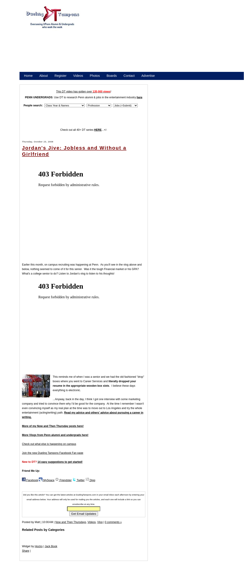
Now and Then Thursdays (70, 522)
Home (28, 75)
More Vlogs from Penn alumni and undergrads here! (55, 435)
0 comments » (113, 522)
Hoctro (39, 546)
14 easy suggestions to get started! (60, 461)
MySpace (46, 480)
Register (60, 75)
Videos (78, 75)
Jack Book (51, 546)
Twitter (78, 480)
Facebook (30, 480)
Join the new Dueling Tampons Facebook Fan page (52, 453)
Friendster (63, 480)
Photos (95, 75)
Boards (112, 75)
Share (25, 550)
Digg (90, 480)
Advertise (148, 75)
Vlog (99, 522)
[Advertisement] (161, 40)
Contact (129, 75)
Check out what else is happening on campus (49, 444)
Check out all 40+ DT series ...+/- (83, 129)
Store (28, 81)
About (43, 75)
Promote (44, 81)
